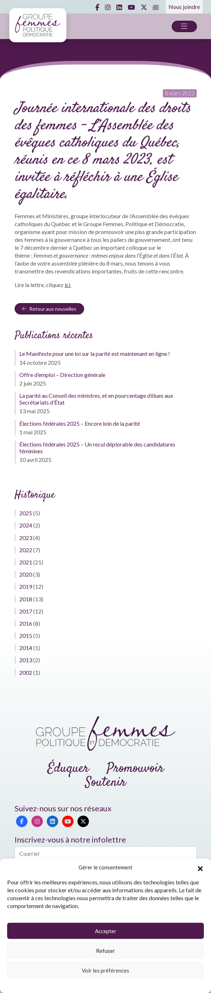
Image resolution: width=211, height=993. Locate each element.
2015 (25, 635)
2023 (25, 537)
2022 (25, 549)
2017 (25, 611)
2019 (25, 586)
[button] (200, 867)
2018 (25, 599)
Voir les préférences (105, 970)
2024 (25, 525)
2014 (25, 647)
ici (68, 284)
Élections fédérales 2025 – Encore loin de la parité (79, 423)
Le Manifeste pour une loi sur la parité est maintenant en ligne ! (94, 353)
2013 (25, 660)
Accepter (105, 931)
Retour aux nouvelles (49, 309)
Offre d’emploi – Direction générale (62, 374)
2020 (25, 574)
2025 (25, 513)
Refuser (105, 950)
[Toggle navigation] (184, 26)
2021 (25, 562)
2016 (25, 623)
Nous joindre (184, 6)
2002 (25, 672)
